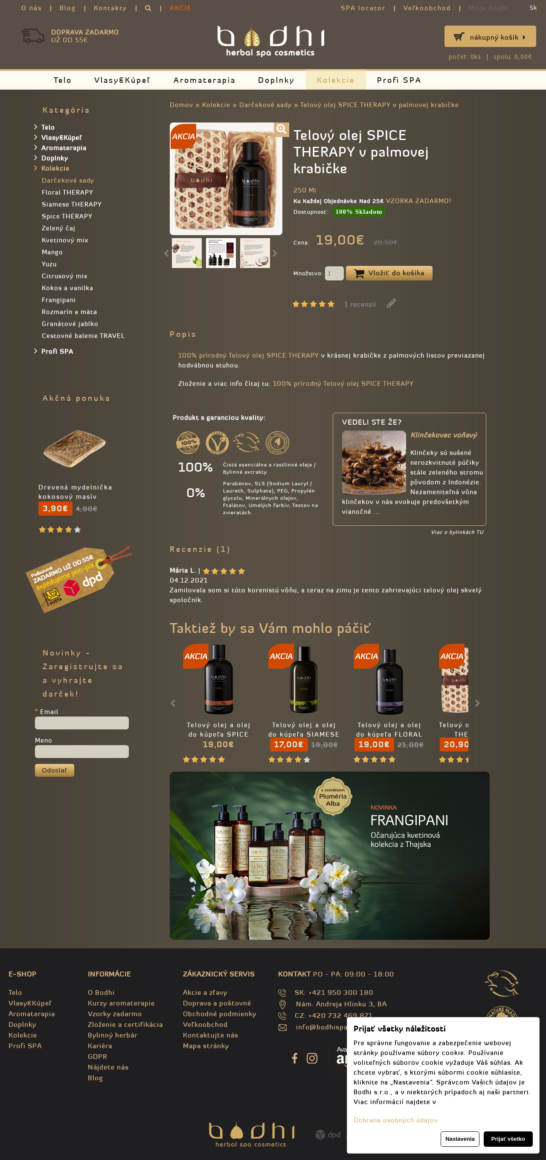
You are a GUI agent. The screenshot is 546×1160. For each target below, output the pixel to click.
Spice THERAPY (67, 216)
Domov (181, 105)
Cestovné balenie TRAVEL (83, 336)
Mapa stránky (206, 1045)
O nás (31, 8)
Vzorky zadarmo (115, 1013)
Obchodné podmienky (219, 1013)
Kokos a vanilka (67, 288)
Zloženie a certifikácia (125, 1024)
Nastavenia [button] (460, 1139)
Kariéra (100, 1045)
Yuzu (49, 264)
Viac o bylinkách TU (457, 532)
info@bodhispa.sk (326, 1027)
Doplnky (276, 80)
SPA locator (363, 8)
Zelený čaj (59, 228)
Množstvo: (318, 274)
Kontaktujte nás (210, 1035)
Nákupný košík (498, 37)
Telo (63, 80)
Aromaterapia (205, 80)
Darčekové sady (265, 105)
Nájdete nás (108, 1067)
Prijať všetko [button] (508, 1139)
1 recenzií (360, 304)
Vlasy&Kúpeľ (122, 80)
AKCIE (181, 8)
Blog (68, 8)
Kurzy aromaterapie (121, 1003)
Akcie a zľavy (205, 992)
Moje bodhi (489, 8)
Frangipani (59, 300)
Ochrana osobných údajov (396, 1120)
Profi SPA (399, 80)
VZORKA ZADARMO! (418, 201)
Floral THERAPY (67, 192)
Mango (52, 252)
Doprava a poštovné (217, 1003)
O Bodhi (101, 992)
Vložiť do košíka (389, 273)
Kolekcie (336, 80)
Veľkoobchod (427, 8)
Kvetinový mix (65, 240)
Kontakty (110, 8)
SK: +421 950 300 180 (334, 992)
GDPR (97, 1056)
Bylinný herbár (112, 1035)
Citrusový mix (64, 276)
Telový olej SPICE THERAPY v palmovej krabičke (379, 105)
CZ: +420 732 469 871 (334, 1015)
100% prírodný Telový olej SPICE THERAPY (248, 355)
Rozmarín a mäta (69, 312)
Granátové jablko (70, 324)
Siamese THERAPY (72, 204)
